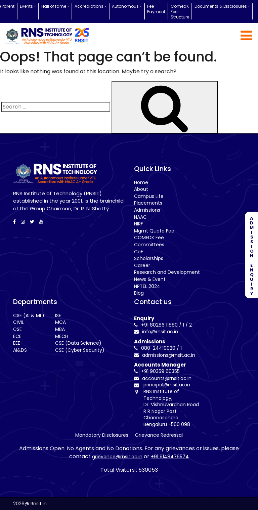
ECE (17, 336)
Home (141, 182)
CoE (138, 251)
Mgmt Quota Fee (154, 230)
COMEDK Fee (149, 237)
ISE (58, 315)
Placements (148, 203)
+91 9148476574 (170, 456)
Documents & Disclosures (221, 6)
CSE (17, 329)
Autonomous (125, 6)
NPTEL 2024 (147, 286)
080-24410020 (154, 348)
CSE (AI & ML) (28, 315)
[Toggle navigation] (246, 35)
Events (26, 6)
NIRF (138, 223)
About (141, 189)
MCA (60, 322)
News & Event (150, 279)
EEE (16, 343)
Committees (149, 244)
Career (142, 265)
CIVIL (18, 322)
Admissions (147, 210)
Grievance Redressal (159, 435)
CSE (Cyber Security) (79, 350)
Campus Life (149, 196)
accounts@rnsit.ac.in (162, 378)
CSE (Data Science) (78, 343)
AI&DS (20, 350)
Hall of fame (53, 6)
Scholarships (148, 258)
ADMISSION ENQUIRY (251, 255)
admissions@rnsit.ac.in (164, 355)
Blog (139, 293)
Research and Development (167, 272)
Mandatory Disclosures (101, 435)
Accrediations (89, 6)
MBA (60, 329)
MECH (61, 336)
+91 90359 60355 (157, 371)
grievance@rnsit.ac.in (117, 456)
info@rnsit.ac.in (156, 331)
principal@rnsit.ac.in (166, 385)
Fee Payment (156, 8)
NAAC (140, 217)
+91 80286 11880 (156, 325)
